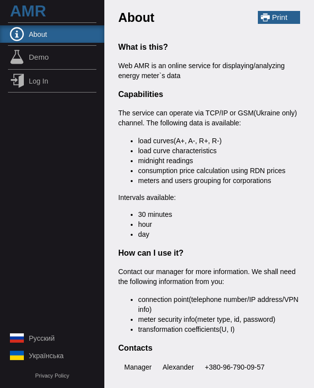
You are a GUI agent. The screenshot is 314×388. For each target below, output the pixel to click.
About (28, 34)
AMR (28, 11)
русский (32, 338)
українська (37, 355)
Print (274, 17)
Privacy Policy (52, 376)
